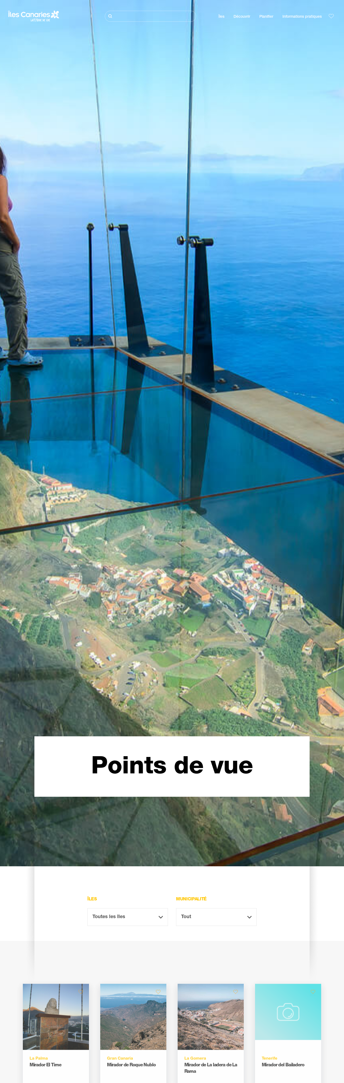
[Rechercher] (150, 16)
